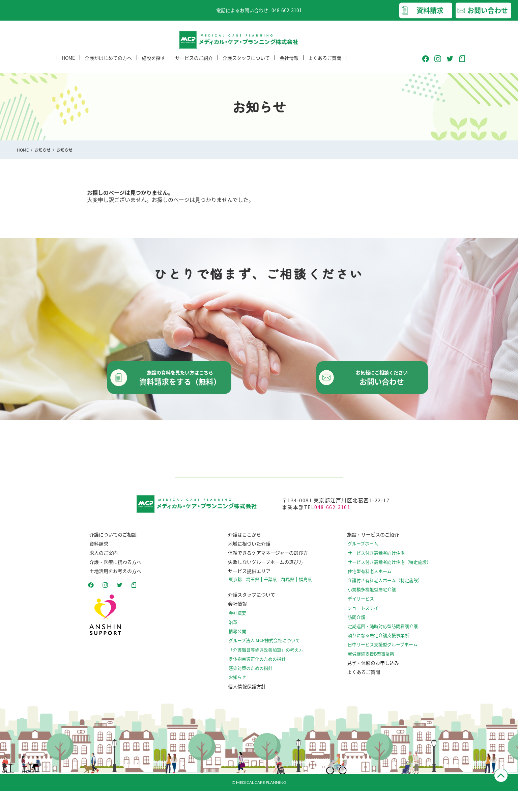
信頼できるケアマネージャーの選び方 (269, 556)
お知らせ (42, 150)
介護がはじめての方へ (108, 63)
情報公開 (240, 634)
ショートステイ (368, 611)
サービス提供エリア (250, 574)
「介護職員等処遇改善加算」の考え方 (266, 653)
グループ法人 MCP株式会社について (265, 643)
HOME (68, 63)
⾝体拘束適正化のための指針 (258, 662)
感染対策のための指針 (252, 671)
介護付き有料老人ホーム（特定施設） (388, 584)
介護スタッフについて (246, 63)
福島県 (304, 583)
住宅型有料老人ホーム (374, 574)
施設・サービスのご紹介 (377, 537)
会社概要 (240, 616)
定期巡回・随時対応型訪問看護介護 (386, 630)
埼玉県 (255, 583)
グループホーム (368, 547)
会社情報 (289, 63)
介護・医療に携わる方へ (113, 565)
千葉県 (271, 583)
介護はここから (245, 537)
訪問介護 (362, 620)
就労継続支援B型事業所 (375, 657)
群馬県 (288, 583)
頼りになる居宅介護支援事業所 (382, 639)
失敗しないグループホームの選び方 (266, 565)
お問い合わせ (487, 10)
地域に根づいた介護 (250, 547)
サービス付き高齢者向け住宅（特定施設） (392, 565)
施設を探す (153, 63)
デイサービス (366, 602)
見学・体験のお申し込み (377, 666)
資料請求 (429, 10)
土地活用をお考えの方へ (113, 574)
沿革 (236, 625)
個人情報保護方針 (248, 689)
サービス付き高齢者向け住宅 (380, 556)
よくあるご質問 (324, 63)
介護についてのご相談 (110, 537)
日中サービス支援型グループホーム (386, 648)
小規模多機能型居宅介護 (376, 593)
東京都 (238, 583)
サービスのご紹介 (194, 63)
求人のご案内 (101, 556)
